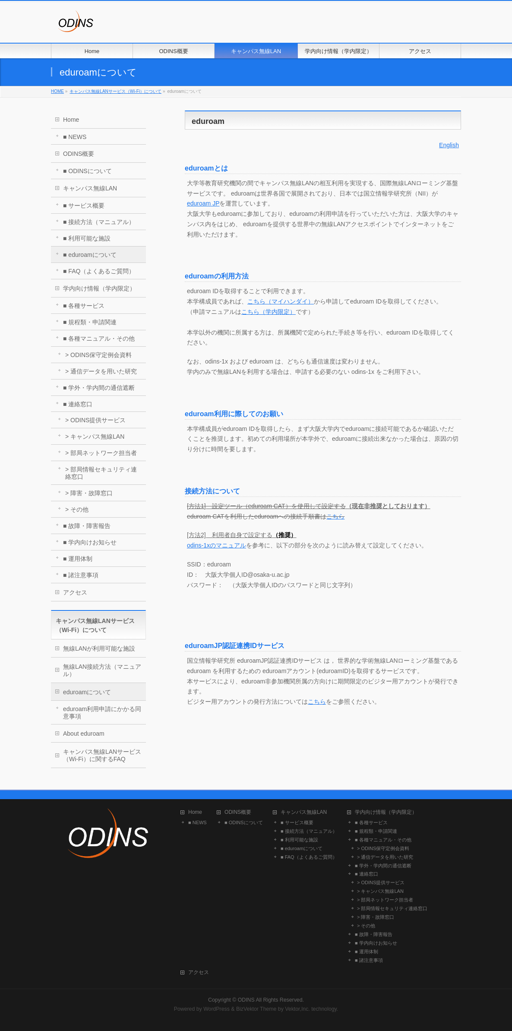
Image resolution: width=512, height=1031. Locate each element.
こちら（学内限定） (268, 311)
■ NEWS (74, 136)
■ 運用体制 (77, 558)
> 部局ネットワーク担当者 (101, 452)
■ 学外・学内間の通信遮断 (99, 387)
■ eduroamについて (90, 254)
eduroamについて (87, 692)
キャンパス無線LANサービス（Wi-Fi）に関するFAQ (102, 755)
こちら (335, 516)
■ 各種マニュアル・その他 (99, 338)
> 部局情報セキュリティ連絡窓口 (101, 473)
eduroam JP (203, 203)
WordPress (216, 1009)
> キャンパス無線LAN (94, 436)
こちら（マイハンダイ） (280, 301)
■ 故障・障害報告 (87, 525)
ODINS (246, 1000)
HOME (57, 91)
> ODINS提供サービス (95, 420)
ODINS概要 (78, 153)
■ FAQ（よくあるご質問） (99, 271)
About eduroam (83, 733)
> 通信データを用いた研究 (101, 371)
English (449, 145)
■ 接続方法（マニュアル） (99, 221)
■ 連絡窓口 (77, 404)
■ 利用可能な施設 (87, 238)
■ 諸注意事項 (80, 575)
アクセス (75, 592)
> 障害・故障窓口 (89, 493)
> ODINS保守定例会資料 (98, 354)
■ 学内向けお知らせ (90, 542)
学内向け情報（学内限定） (99, 288)
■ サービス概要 (83, 205)
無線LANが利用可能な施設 (99, 648)
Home (71, 119)
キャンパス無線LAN (90, 188)
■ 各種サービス (83, 305)
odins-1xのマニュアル (216, 545)
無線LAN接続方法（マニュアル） (102, 670)
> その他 (76, 509)
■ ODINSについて (87, 171)
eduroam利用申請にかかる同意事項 (102, 712)
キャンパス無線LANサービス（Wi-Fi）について (115, 91)
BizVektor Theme (256, 1009)
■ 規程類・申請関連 (90, 322)
